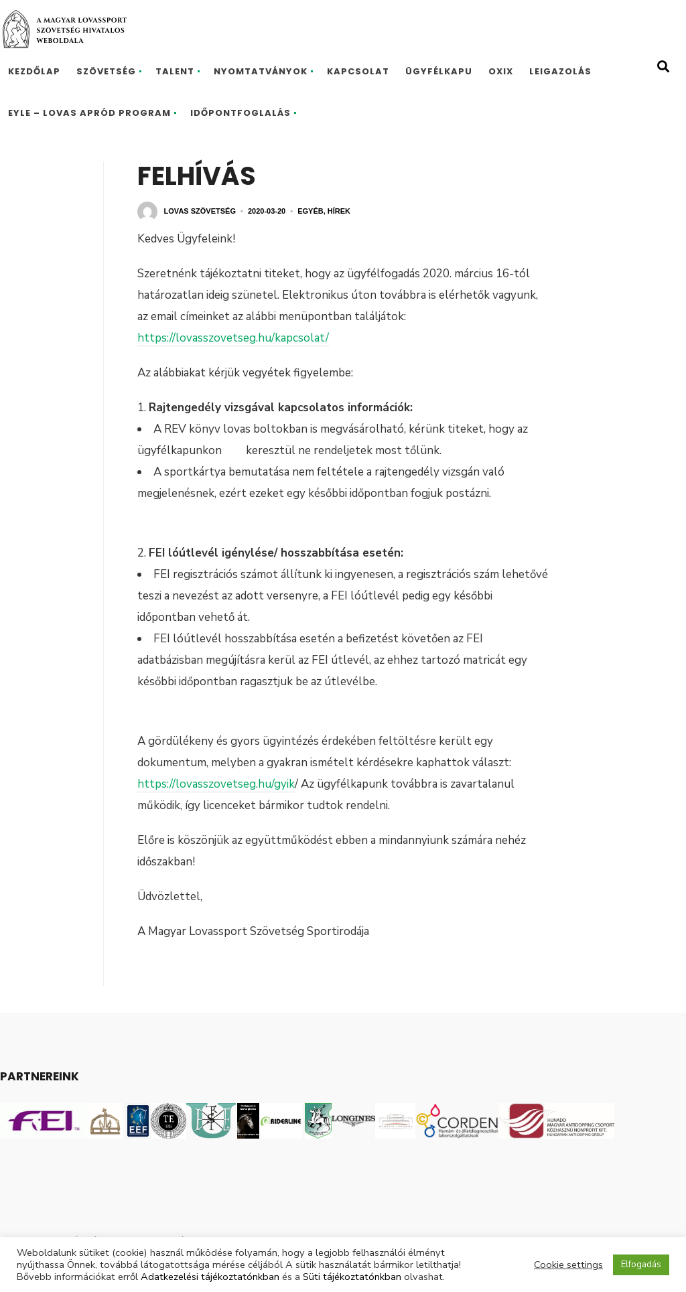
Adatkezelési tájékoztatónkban (210, 1276)
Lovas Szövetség (200, 211)
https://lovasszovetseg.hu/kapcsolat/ (233, 338)
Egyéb (310, 211)
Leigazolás (560, 71)
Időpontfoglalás (240, 112)
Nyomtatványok (260, 71)
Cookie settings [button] (568, 1265)
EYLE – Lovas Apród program (89, 112)
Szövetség (106, 71)
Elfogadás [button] (641, 1265)
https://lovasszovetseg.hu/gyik (216, 784)
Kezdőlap (34, 71)
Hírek (339, 211)
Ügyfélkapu (438, 71)
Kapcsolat (358, 71)
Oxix (500, 71)
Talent (174, 71)
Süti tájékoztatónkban (352, 1276)
